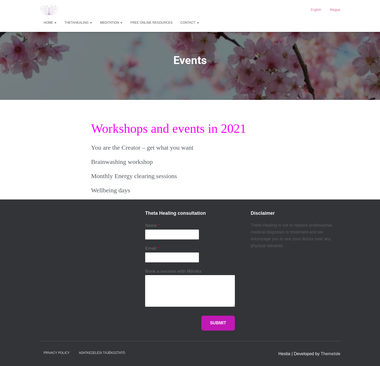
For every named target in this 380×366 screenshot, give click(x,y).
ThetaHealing (78, 23)
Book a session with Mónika (173, 271)
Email (152, 248)
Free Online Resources (151, 23)
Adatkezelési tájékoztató (102, 353)
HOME (50, 23)
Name (152, 225)
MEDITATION (111, 23)
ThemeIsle (330, 354)
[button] (55, 23)
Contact (189, 23)
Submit (218, 323)
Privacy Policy (57, 353)
